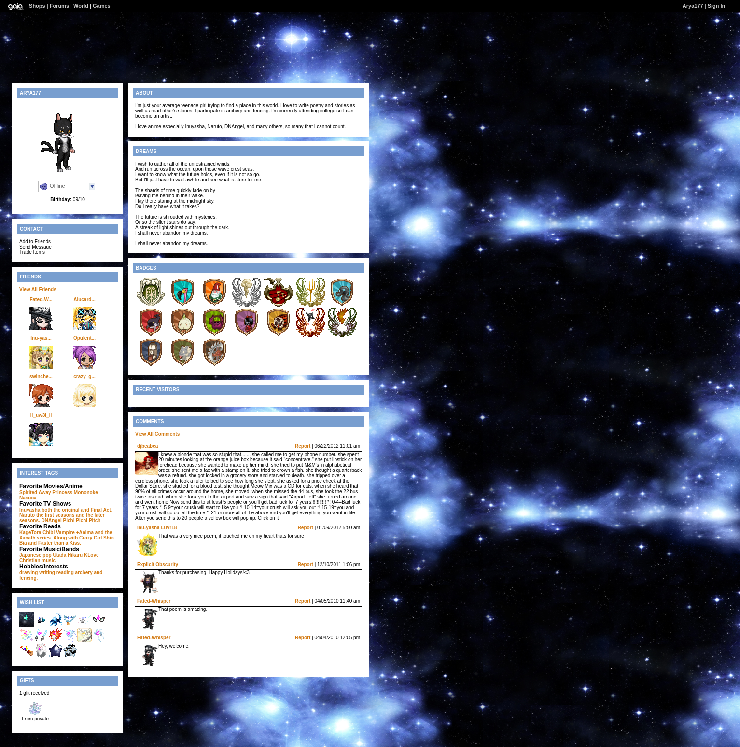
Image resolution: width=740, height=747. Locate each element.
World (80, 6)
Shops (37, 6)
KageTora (30, 532)
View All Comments (157, 434)
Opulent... (84, 338)
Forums (59, 6)
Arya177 (693, 6)
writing (47, 572)
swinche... (41, 376)
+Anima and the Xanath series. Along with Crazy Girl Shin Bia (66, 538)
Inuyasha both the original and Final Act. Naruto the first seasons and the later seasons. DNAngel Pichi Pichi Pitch (65, 515)
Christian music (37, 560)
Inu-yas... (40, 338)
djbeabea (147, 446)
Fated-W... (40, 299)
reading (65, 572)
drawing (28, 572)
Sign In (717, 6)
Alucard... (84, 299)
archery (84, 572)
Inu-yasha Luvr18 (157, 527)
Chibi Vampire (58, 532)
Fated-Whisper (153, 601)
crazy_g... (84, 376)
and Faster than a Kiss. (54, 543)
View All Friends (37, 289)
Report (302, 446)
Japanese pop (35, 555)
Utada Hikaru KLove (75, 555)
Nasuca (28, 497)
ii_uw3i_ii (41, 415)
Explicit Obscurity (157, 564)
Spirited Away (35, 492)
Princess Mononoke (75, 492)
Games (102, 6)
